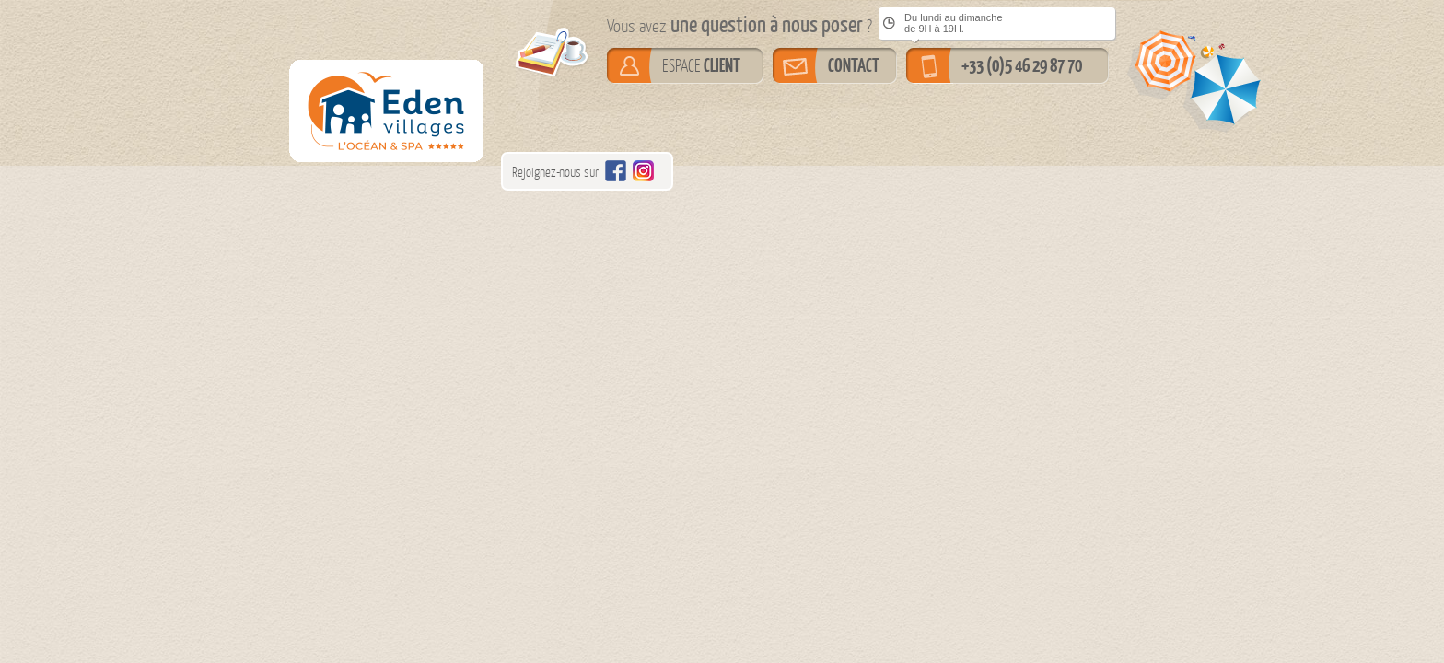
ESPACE (701, 65)
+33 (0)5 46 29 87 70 (1021, 65)
